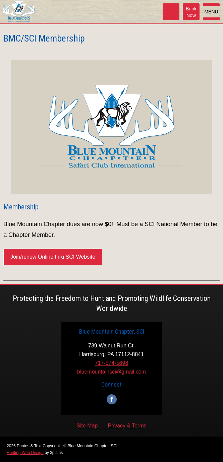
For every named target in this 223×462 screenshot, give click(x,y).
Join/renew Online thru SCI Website (52, 257)
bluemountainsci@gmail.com (111, 372)
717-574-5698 (111, 363)
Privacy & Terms (127, 425)
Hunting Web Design (25, 452)
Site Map (87, 425)
